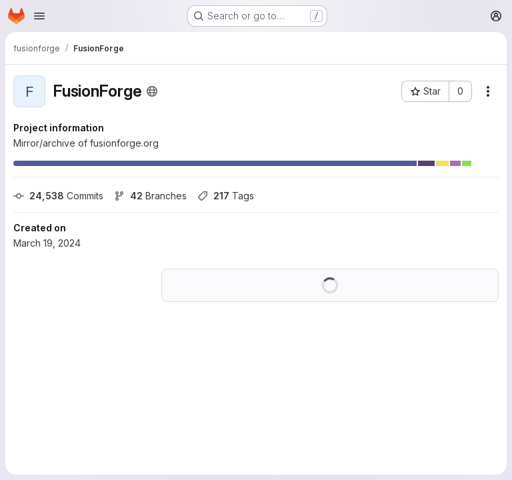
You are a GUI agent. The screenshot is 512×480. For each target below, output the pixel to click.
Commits (58, 195)
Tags (225, 195)
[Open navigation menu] (39, 16)
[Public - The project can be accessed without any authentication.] (152, 91)
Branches (150, 195)
